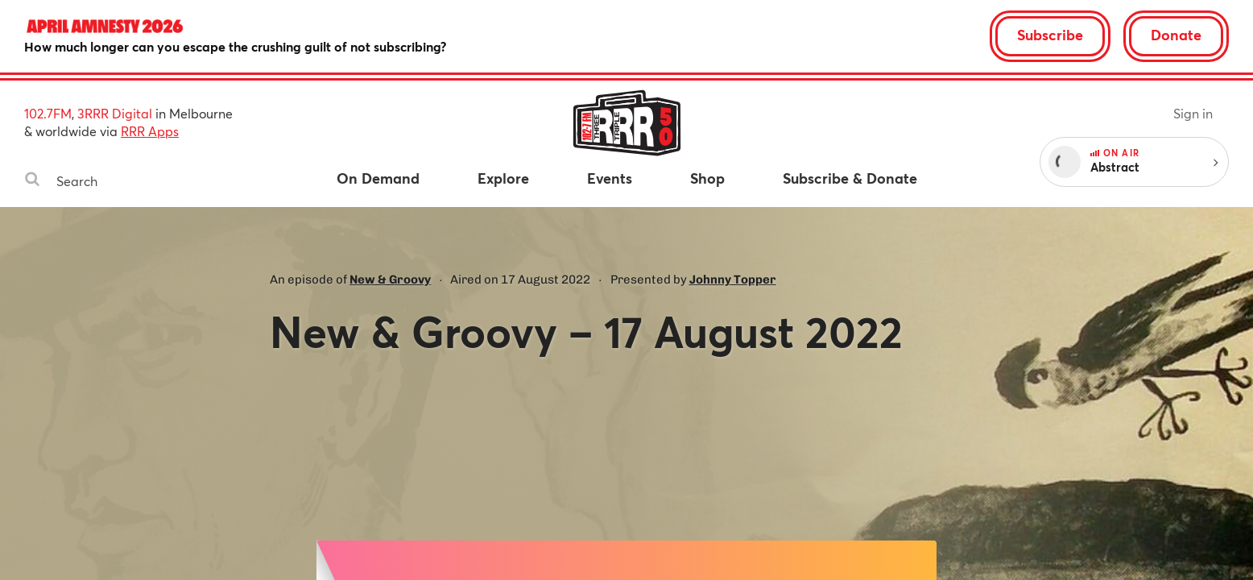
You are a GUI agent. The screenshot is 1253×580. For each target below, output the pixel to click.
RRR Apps (150, 130)
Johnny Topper (732, 279)
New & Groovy (390, 279)
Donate (1176, 34)
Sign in (1193, 113)
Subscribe (1050, 34)
